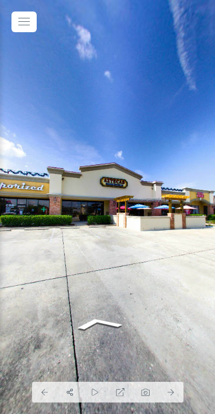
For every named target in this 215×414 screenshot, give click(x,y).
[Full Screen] (120, 392)
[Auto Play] (95, 392)
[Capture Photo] (145, 392)
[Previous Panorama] (44, 392)
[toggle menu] (24, 22)
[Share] (70, 392)
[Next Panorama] (170, 392)
